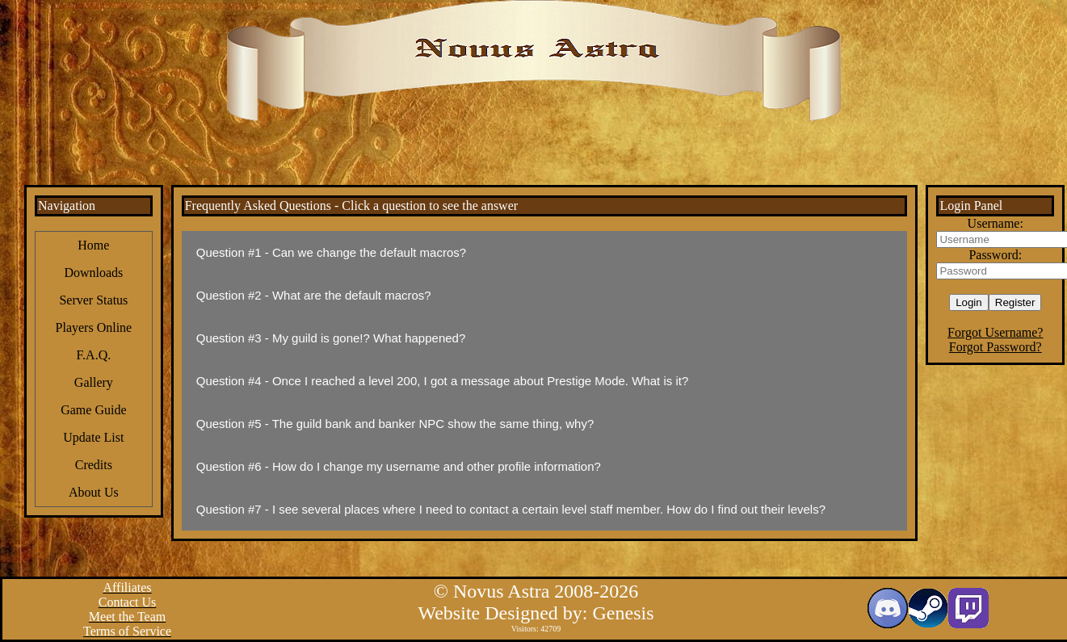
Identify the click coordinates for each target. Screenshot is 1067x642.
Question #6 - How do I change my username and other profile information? (398, 466)
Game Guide (93, 410)
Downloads (93, 272)
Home (93, 245)
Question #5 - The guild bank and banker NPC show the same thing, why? (395, 423)
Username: (995, 223)
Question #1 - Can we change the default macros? (331, 252)
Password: (995, 255)
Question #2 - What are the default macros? (313, 295)
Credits (93, 465)
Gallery (93, 382)
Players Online (94, 327)
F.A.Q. (93, 355)
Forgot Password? (995, 347)
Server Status (93, 300)
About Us (94, 492)
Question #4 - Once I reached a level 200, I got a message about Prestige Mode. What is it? (442, 381)
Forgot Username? (995, 332)
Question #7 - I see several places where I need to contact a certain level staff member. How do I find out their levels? (510, 509)
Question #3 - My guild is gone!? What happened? (331, 338)
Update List (93, 437)
